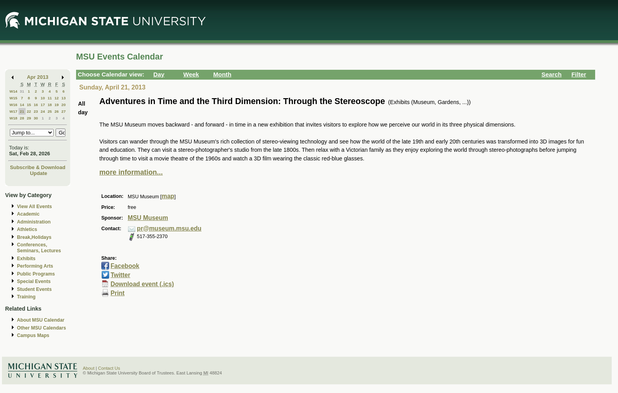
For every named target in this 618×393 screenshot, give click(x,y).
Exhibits (26, 258)
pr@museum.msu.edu (169, 228)
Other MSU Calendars (41, 328)
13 (63, 98)
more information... (131, 172)
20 (63, 104)
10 (43, 98)
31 (22, 91)
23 (36, 111)
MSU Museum (148, 217)
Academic (28, 214)
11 (50, 98)
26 (56, 111)
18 (50, 104)
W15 (13, 98)
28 (22, 118)
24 (43, 111)
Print (117, 293)
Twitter (120, 275)
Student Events (34, 289)
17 (43, 104)
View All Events (34, 206)
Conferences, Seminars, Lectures (39, 247)
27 (63, 111)
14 (22, 104)
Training (26, 297)
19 (56, 104)
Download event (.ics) (142, 284)
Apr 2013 (37, 77)
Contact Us (109, 368)
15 (29, 104)
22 (29, 111)
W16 (13, 104)
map (168, 196)
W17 (13, 111)
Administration (33, 222)
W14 (13, 91)
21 (22, 111)
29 (29, 118)
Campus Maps (33, 335)
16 (36, 104)
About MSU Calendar (40, 320)
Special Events (33, 281)
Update (38, 173)
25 (50, 111)
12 (56, 98)
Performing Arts (35, 266)
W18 (13, 118)
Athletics (27, 229)
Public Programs (36, 274)
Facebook (124, 266)
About (89, 368)
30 (36, 118)
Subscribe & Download (37, 167)
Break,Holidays (34, 237)
